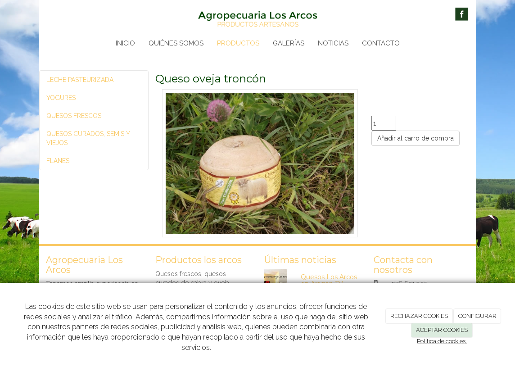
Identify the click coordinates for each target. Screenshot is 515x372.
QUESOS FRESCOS (73, 115)
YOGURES (61, 97)
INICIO (125, 43)
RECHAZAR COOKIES (419, 316)
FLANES (57, 160)
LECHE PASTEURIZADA (79, 79)
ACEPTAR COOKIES (442, 330)
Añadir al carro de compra (415, 138)
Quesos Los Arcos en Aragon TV (329, 280)
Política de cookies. (442, 341)
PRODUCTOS (238, 43)
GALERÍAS (288, 43)
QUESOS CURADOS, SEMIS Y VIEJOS (88, 138)
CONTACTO (381, 43)
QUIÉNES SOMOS (176, 43)
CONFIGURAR (477, 316)
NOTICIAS (333, 43)
